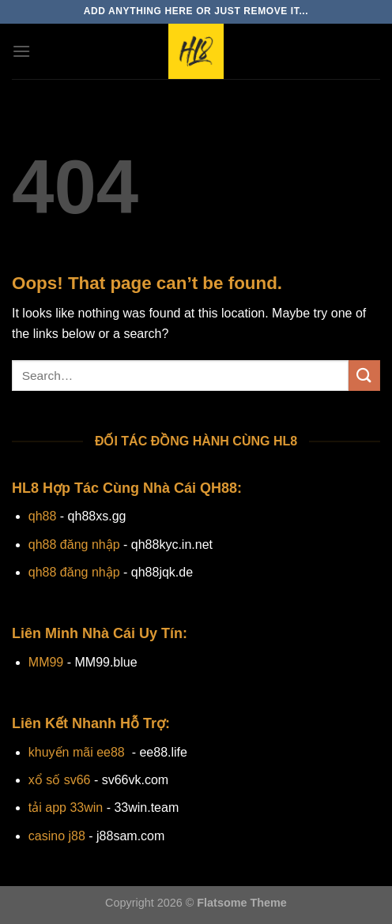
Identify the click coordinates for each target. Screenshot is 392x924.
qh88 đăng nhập (74, 544)
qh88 (42, 516)
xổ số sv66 (59, 780)
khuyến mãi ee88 (76, 752)
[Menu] (21, 51)
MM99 (45, 662)
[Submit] (364, 375)
